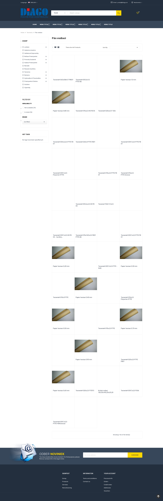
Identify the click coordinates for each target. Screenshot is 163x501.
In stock (28, 112)
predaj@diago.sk (122, 2)
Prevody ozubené (30, 59)
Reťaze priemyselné (30, 56)
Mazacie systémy (29, 69)
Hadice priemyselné (30, 62)
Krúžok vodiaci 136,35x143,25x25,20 (105, 391)
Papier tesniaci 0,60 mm (61, 391)
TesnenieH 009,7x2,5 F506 (130, 391)
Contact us (86, 481)
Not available (30, 107)
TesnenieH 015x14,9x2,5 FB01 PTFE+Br (86, 236)
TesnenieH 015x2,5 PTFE (106, 328)
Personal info (108, 478)
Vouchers (107, 491)
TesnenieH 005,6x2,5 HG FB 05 (85, 205)
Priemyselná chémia (31, 81)
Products (65, 481)
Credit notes (108, 484)
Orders (106, 481)
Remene (27, 75)
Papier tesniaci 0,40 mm (84, 297)
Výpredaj (27, 87)
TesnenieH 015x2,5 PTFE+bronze (127, 174)
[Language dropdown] (33, 2)
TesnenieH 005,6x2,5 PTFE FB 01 (63, 143)
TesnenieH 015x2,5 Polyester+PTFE (127, 298)
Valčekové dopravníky (31, 53)
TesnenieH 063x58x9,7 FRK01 (63, 80)
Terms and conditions (90, 478)
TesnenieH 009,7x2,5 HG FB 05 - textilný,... (62, 236)
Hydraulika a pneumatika (32, 78)
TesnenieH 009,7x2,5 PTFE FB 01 (131, 143)
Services (65, 484)
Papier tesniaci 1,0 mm (128, 80)
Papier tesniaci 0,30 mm (129, 266)
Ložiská (26, 47)
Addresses (107, 488)
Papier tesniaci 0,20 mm (61, 266)
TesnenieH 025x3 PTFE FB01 (85, 142)
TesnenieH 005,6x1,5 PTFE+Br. (83, 81)
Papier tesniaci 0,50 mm (61, 328)
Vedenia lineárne (30, 50)
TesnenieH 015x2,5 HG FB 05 (85, 111)
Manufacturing (67, 488)
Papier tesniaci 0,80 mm (61, 111)
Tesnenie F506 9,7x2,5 (106, 204)
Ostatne (27, 84)
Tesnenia (27, 72)
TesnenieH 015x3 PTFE (60, 297)
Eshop (24, 41)
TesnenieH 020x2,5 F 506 (107, 111)
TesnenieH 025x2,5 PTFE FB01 (129, 360)
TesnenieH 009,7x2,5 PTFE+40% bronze (60, 423)
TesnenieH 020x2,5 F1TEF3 (85, 391)
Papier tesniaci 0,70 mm (129, 328)
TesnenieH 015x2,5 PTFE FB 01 (107, 174)
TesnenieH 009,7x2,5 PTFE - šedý (107, 267)
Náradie (26, 66)
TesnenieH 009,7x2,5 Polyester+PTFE (60, 174)
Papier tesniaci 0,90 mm (84, 359)
